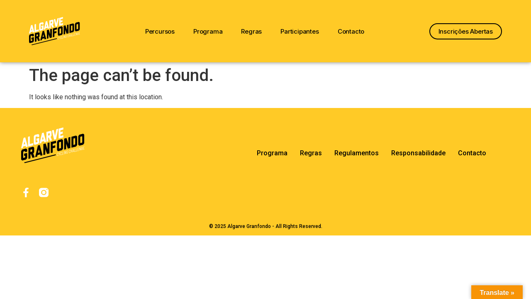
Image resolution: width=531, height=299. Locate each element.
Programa (207, 31)
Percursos (160, 31)
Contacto (351, 31)
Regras (251, 31)
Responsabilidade (418, 153)
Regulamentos (356, 153)
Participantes (299, 31)
